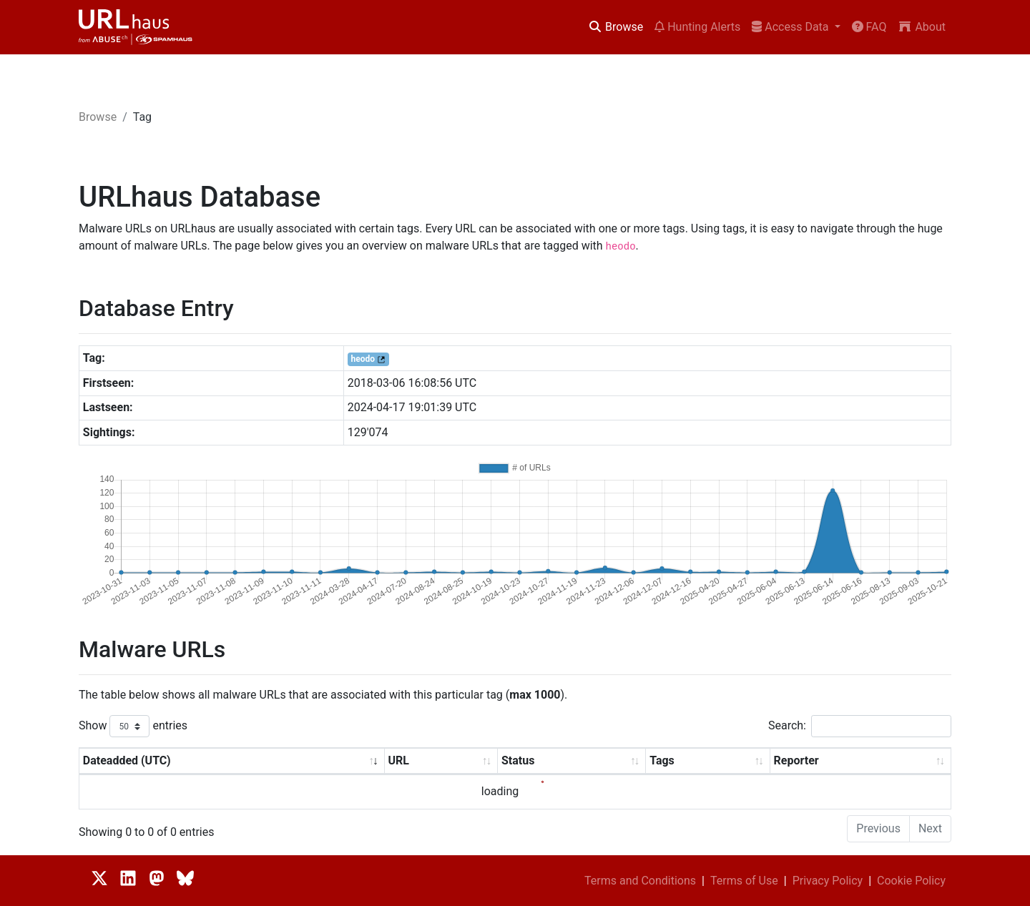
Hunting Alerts (697, 27)
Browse (615, 27)
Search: (859, 726)
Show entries (133, 726)
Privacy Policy (828, 880)
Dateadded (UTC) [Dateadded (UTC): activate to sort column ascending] (127, 760)
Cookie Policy (911, 880)
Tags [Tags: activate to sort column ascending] (662, 760)
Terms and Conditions (640, 880)
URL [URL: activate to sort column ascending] (398, 760)
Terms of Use (744, 880)
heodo (362, 359)
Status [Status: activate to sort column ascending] (517, 760)
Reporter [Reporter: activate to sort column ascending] (796, 760)
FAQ (869, 27)
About (922, 27)
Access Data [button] (791, 27)
